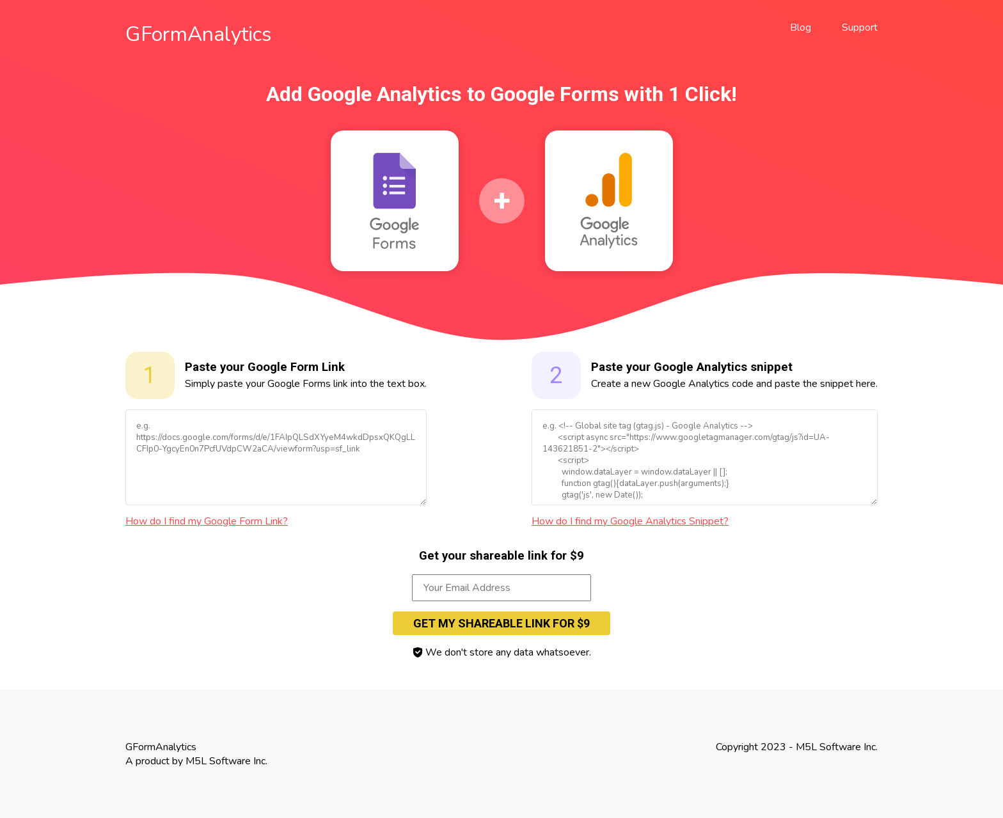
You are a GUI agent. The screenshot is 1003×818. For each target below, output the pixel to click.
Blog (800, 27)
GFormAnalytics (198, 34)
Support (860, 27)
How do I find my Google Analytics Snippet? (630, 521)
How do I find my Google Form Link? (206, 521)
